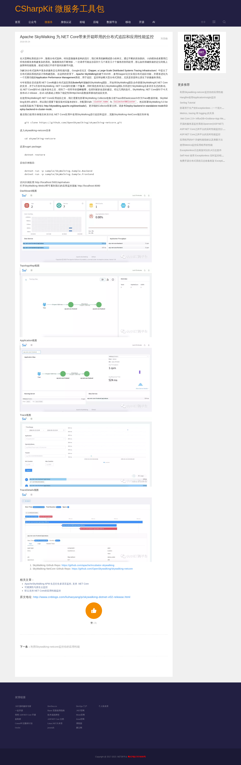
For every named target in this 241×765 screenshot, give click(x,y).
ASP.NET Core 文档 (55, 719)
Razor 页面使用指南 (56, 710)
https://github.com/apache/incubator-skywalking (88, 565)
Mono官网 (80, 715)
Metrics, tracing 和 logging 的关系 (197, 113)
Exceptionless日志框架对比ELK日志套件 (201, 150)
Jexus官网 (80, 719)
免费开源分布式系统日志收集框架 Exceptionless (204, 160)
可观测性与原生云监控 (36, 587)
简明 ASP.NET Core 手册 (25, 715)
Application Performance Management (55, 77)
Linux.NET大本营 (54, 723)
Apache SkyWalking (86, 74)
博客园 (79, 723)
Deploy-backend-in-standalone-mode (145, 105)
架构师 (18, 719)
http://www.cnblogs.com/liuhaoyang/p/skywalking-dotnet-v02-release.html (81, 597)
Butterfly (77, 82)
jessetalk (50, 728)
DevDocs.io (52, 706)
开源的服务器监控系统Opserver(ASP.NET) (202, 123)
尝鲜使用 (81, 89)
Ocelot (17, 728)
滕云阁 (79, 728)
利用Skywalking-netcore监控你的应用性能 (55, 646)
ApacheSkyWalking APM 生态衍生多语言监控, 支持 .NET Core (57, 583)
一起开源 (19, 710)
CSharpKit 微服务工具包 (59, 8)
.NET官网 (80, 710)
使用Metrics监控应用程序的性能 (196, 145)
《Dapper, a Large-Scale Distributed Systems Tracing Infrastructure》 (122, 70)
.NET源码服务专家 (23, 706)
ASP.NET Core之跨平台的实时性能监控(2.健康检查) (206, 129)
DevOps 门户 (81, 706)
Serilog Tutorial (187, 102)
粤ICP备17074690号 (137, 757)
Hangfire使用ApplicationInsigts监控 (198, 97)
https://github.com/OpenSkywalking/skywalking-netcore (102, 568)
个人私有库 (103, 706)
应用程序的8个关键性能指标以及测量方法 (201, 139)
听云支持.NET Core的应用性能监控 (43, 590)
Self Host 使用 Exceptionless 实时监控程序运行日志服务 (209, 155)
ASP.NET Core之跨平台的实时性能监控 (200, 134)
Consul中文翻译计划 (23, 723)
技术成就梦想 (53, 715)
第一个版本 (79, 86)
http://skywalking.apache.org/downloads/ (65, 105)
